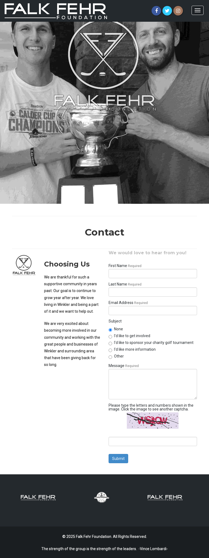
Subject (115, 321)
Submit (118, 458)
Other (116, 356)
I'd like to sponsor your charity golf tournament (151, 342)
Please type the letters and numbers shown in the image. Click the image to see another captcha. (151, 407)
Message (116, 366)
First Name (118, 266)
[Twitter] (167, 10)
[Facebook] (156, 10)
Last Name (118, 284)
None (116, 329)
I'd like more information (132, 349)
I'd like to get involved (129, 336)
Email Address (121, 303)
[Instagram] (178, 10)
